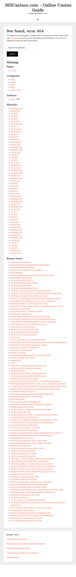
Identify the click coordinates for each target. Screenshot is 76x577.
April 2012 (14, 248)
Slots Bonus (15, 337)
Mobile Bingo (16, 360)
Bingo (13, 79)
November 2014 (17, 173)
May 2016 (14, 134)
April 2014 (14, 191)
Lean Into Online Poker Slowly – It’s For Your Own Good (31, 508)
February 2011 (16, 253)
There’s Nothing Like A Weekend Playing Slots (28, 500)
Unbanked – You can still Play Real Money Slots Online (31, 290)
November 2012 (17, 232)
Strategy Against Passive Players (23, 510)
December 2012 (16, 230)
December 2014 (16, 170)
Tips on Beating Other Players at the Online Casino (30, 461)
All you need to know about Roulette (24, 430)
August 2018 (15, 111)
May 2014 (14, 188)
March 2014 (15, 193)
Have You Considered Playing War (23, 456)
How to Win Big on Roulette (21, 285)
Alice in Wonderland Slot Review (22, 267)
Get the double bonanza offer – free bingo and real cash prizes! (34, 415)
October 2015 (16, 152)
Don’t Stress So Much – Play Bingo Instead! (26, 311)
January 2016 (15, 144)
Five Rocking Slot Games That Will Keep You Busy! (29, 296)
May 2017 (14, 126)
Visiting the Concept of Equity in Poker (25, 477)
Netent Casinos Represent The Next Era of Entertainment (32, 515)
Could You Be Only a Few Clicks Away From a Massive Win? (32, 422)
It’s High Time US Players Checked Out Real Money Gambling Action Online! (38, 386)
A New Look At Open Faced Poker (23, 451)
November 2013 (17, 201)
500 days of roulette (18, 353)
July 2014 (14, 183)
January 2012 (15, 250)
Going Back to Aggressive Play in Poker (25, 495)
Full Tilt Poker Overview (19, 497)
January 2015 (15, 168)
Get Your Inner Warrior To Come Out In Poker (28, 340)
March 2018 (15, 121)
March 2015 (15, 162)
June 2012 (14, 243)
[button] (38, 19)
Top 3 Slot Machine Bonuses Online (24, 288)
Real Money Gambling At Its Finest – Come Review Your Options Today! (37, 489)
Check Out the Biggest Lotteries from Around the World (31, 464)
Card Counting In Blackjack (21, 262)
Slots (12, 363)
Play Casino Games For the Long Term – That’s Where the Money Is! (36, 381)
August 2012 (15, 240)
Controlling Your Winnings (20, 309)
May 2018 (14, 119)
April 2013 (14, 219)
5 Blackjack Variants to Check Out (23, 391)
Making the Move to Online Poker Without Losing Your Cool (33, 471)
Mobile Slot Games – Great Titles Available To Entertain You (33, 492)
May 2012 (14, 245)
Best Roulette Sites (18, 399)
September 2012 (17, 237)
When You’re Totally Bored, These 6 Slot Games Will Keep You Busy (36, 298)
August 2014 (15, 181)
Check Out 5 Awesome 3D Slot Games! (25, 332)
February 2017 (16, 129)
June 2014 (14, 186)
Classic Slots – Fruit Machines (21, 350)
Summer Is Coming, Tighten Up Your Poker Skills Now (31, 409)
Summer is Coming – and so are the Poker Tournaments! (32, 469)
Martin (13, 99)
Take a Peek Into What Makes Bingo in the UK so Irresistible (33, 322)
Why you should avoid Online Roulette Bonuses (28, 376)
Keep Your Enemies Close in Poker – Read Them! (29, 440)
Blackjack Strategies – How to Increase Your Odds (29, 303)
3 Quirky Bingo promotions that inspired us (27, 270)
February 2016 (16, 142)
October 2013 (16, 204)
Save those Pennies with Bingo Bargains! (26, 368)
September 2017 (17, 124)
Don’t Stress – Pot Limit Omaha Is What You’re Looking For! (33, 458)
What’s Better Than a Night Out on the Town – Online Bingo (33, 301)
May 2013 (14, 217)
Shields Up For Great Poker (21, 446)
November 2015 (17, 150)
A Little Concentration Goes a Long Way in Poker (29, 487)
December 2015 (16, 147)
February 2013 (16, 225)
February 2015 (16, 165)
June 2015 (14, 155)
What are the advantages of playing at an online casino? (31, 482)
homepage (15, 38)
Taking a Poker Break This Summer (24, 453)
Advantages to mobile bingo (21, 314)
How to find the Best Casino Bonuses (24, 283)
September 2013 (17, 206)
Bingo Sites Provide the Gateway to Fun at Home (29, 365)
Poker (13, 87)
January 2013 (15, 227)
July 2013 (14, 212)
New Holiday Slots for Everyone (22, 438)
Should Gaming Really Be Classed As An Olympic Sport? (31, 355)
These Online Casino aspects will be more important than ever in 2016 (37, 306)
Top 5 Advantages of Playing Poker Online (26, 520)
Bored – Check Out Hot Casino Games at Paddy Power (30, 316)
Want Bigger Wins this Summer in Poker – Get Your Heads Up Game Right (38, 384)
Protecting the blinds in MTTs (22, 280)
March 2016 (15, 139)
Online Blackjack (17, 272)
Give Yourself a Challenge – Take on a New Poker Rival (31, 443)
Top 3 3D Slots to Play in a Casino (23, 327)
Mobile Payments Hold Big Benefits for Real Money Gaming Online (35, 389)
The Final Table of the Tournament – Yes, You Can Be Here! (33, 466)
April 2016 (14, 137)
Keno (13, 85)
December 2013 (16, 199)
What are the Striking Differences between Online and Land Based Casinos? (39, 342)
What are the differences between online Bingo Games (31, 513)
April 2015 (14, 160)
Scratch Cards (16, 90)
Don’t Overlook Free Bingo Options (24, 334)
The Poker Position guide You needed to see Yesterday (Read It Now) (36, 293)
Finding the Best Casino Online (22, 407)
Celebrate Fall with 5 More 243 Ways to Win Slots (29, 373)
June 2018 (14, 116)
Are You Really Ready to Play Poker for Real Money (29, 484)
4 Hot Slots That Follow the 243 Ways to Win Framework (31, 404)
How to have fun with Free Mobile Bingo (26, 402)
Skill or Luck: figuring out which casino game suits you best (32, 275)
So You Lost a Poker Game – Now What (25, 427)
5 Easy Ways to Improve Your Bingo (24, 479)
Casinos (14, 82)
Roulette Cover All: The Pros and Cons (25, 329)
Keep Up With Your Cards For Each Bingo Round (28, 324)
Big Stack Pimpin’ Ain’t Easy (21, 412)
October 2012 (16, 235)
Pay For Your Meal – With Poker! (23, 358)
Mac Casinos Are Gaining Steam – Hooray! (26, 518)
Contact (13, 70)
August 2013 (15, 209)
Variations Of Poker (18, 371)
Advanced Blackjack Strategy (21, 278)
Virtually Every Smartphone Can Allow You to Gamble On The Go (34, 420)
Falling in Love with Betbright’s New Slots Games (29, 345)
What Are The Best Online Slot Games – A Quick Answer (31, 435)
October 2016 (16, 131)
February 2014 (16, 196)
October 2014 (16, 175)
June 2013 (14, 214)
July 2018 (14, 113)
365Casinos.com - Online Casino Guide (38, 7)
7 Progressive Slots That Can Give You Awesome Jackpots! (32, 394)
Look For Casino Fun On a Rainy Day (24, 425)
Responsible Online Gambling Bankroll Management (30, 265)
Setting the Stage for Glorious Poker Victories (28, 448)
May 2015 (14, 157)
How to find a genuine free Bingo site (24, 417)
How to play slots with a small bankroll (25, 347)
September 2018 (17, 108)
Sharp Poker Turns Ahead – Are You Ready (26, 396)
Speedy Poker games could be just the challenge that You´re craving (36, 433)
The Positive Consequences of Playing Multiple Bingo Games (33, 319)
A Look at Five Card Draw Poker (22, 474)
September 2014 (17, 178)
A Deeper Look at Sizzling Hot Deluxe (24, 378)
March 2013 (15, 222)
